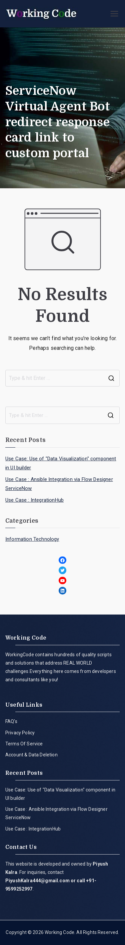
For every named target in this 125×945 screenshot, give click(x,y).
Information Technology (32, 539)
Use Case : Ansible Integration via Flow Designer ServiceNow (59, 483)
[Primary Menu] (114, 13)
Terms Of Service (24, 743)
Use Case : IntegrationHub (34, 500)
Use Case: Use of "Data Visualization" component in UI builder (60, 463)
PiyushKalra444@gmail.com (37, 880)
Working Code (59, 932)
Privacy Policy (20, 732)
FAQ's (11, 721)
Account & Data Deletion (31, 754)
